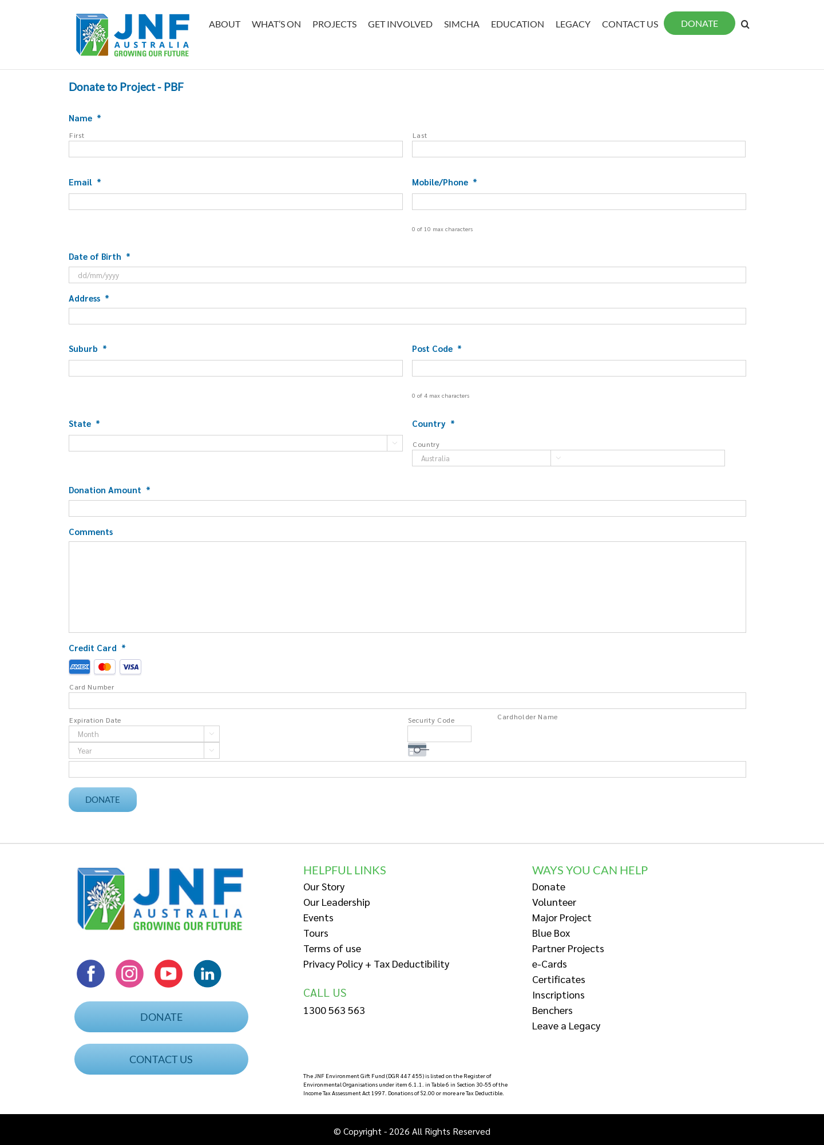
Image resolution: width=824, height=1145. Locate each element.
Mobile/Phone (444, 181)
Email (85, 181)
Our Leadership (336, 899)
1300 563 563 (334, 1008)
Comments (91, 531)
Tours (315, 930)
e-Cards (549, 961)
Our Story (323, 883)
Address (89, 297)
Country (433, 423)
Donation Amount (109, 489)
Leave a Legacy (566, 1022)
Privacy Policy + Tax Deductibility (376, 961)
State (84, 423)
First (76, 135)
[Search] (745, 24)
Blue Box (551, 930)
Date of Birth (99, 256)
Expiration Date (95, 719)
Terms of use (332, 945)
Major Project (562, 914)
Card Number (91, 686)
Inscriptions (558, 992)
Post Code (437, 348)
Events (318, 914)
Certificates (558, 976)
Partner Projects (568, 945)
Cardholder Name (527, 716)
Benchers (552, 1007)
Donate (548, 883)
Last (420, 135)
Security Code (431, 719)
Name (85, 117)
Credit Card (97, 647)
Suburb (88, 348)
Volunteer (554, 899)
